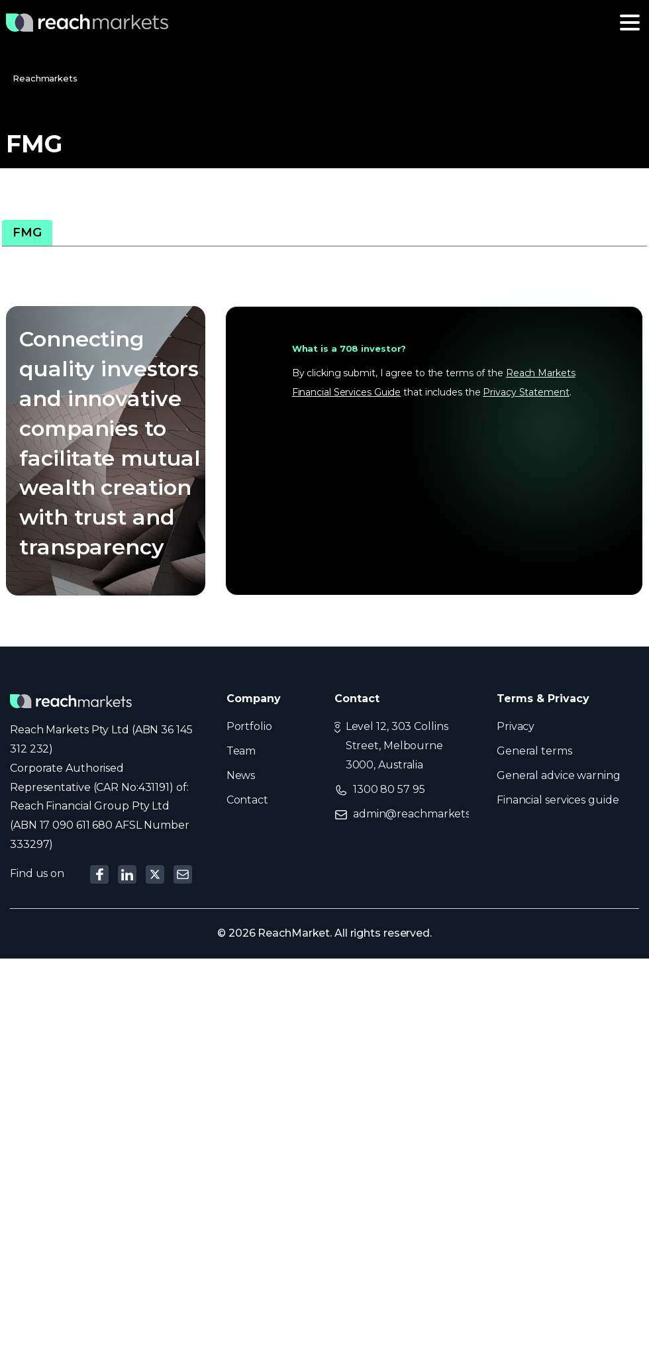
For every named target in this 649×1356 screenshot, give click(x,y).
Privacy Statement (526, 392)
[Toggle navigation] (630, 22)
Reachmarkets (45, 78)
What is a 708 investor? (349, 348)
